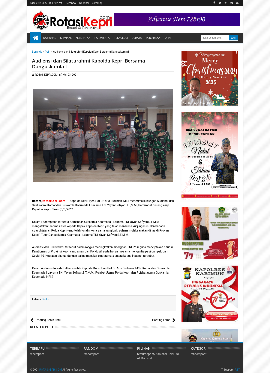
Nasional (49, 37)
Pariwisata (102, 37)
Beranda (71, 2)
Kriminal (66, 37)
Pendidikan (153, 37)
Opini (168, 37)
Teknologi (121, 37)
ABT (237, 369)
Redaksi (84, 2)
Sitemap (97, 2)
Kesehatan (83, 37)
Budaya (137, 37)
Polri (45, 299)
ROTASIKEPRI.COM (50, 369)
